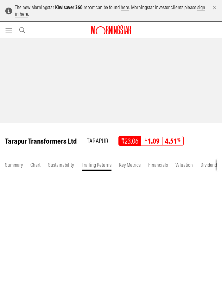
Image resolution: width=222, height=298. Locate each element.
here (125, 7)
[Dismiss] (214, 7)
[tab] (14, 165)
